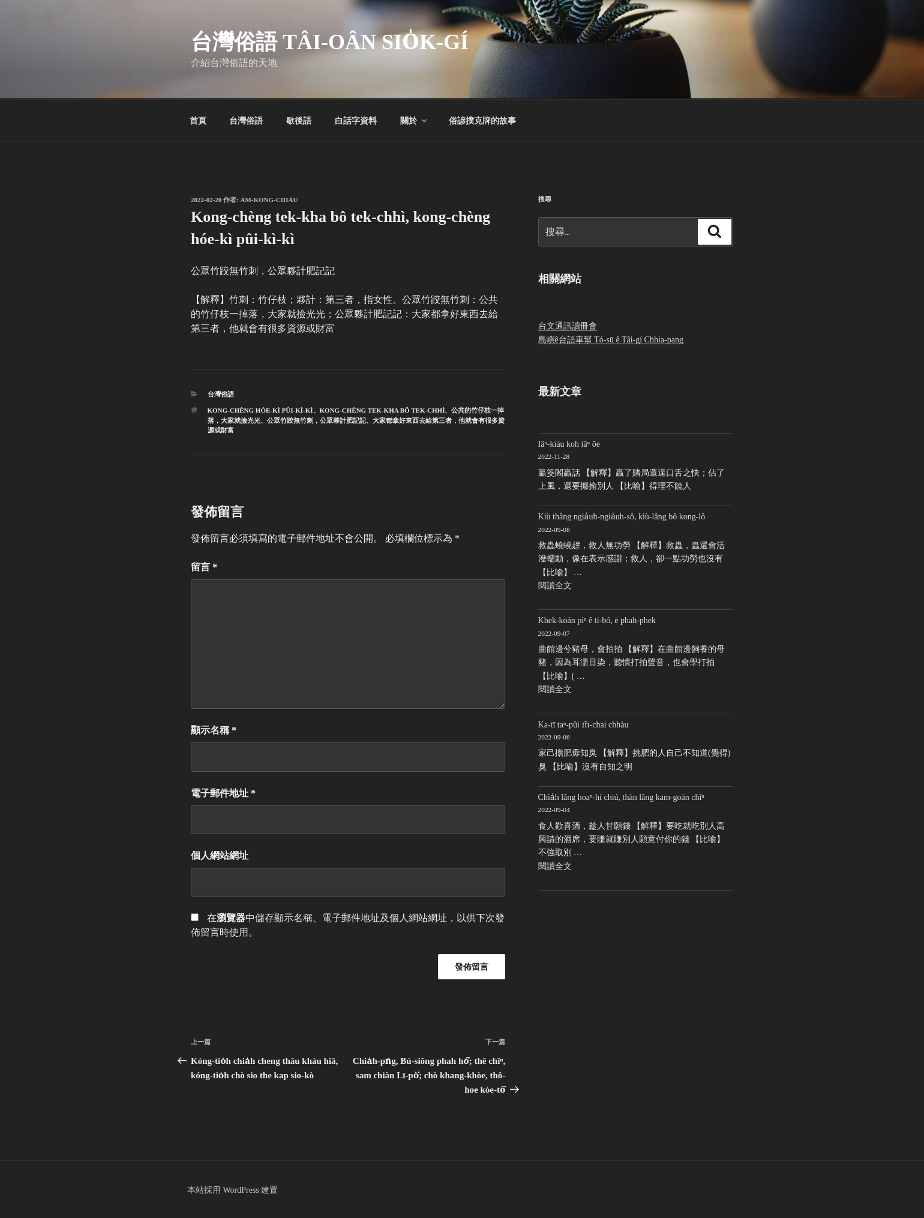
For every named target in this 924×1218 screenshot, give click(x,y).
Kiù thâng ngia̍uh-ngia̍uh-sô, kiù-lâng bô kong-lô (622, 516)
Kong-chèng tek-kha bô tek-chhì (382, 410)
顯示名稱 (213, 730)
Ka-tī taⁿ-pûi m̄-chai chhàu (583, 724)
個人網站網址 (219, 855)
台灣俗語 (246, 120)
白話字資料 (356, 120)
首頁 (198, 120)
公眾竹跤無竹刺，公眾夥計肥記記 (316, 420)
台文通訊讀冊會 (567, 325)
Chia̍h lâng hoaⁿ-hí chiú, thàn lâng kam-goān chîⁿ (621, 797)
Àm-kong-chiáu (269, 199)
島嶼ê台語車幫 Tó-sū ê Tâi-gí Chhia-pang (610, 339)
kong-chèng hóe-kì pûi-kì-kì (260, 410)
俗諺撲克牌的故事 (482, 120)
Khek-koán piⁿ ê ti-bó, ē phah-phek (597, 620)
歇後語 (298, 120)
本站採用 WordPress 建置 (232, 1190)
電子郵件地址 (223, 793)
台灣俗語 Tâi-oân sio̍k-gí (330, 42)
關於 (414, 120)
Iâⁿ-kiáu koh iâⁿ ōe (569, 444)
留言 (204, 567)
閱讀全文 (555, 585)
